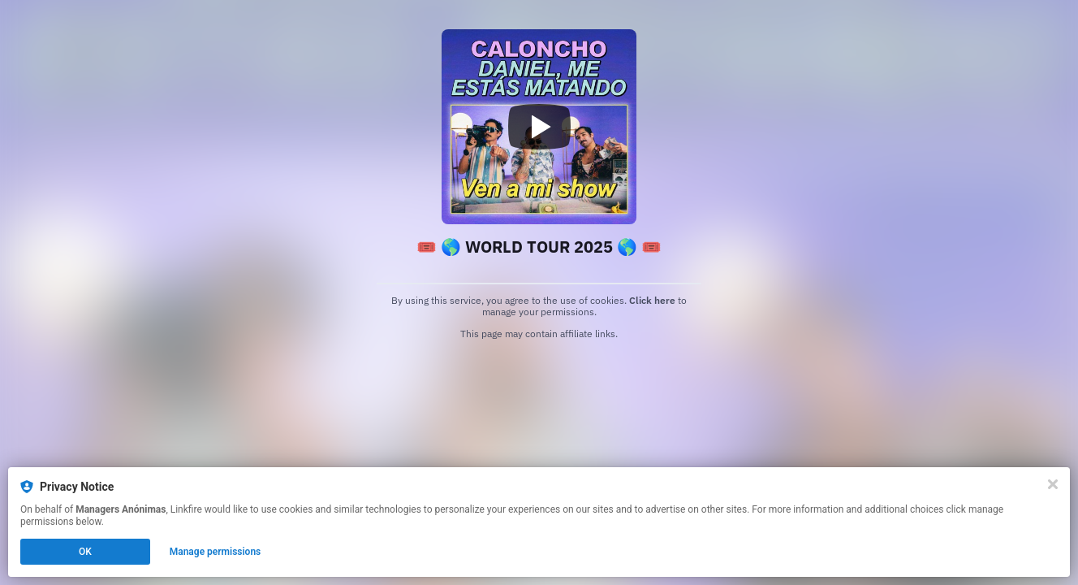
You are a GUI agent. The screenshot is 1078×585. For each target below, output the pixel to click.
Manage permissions (215, 551)
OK (85, 551)
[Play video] (539, 127)
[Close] (1053, 484)
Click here (652, 300)
